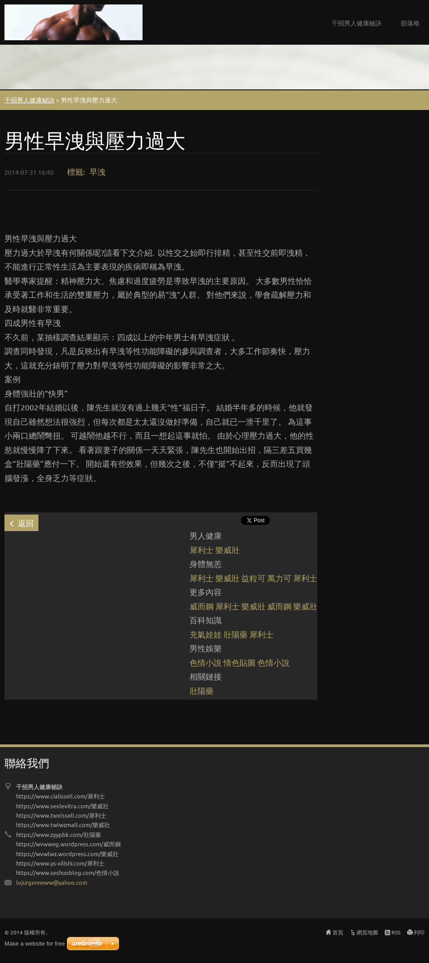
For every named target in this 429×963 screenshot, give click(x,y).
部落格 (410, 23)
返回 (26, 523)
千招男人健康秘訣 (357, 23)
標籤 (75, 171)
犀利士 (201, 549)
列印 (419, 932)
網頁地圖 (367, 932)
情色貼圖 (239, 662)
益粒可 (253, 578)
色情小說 (205, 662)
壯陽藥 (235, 634)
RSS (395, 932)
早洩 (97, 171)
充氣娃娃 (205, 634)
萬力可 (279, 578)
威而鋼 (201, 606)
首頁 (337, 932)
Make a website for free (34, 943)
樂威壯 (227, 549)
